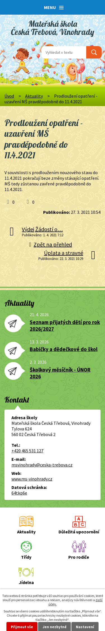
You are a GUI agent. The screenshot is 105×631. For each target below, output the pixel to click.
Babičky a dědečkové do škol (63, 349)
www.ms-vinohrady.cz (31, 479)
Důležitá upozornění (79, 532)
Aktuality (34, 96)
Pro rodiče (78, 557)
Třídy (26, 557)
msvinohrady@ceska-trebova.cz (42, 465)
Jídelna (26, 582)
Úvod (9, 96)
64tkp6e (19, 493)
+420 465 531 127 (27, 450)
